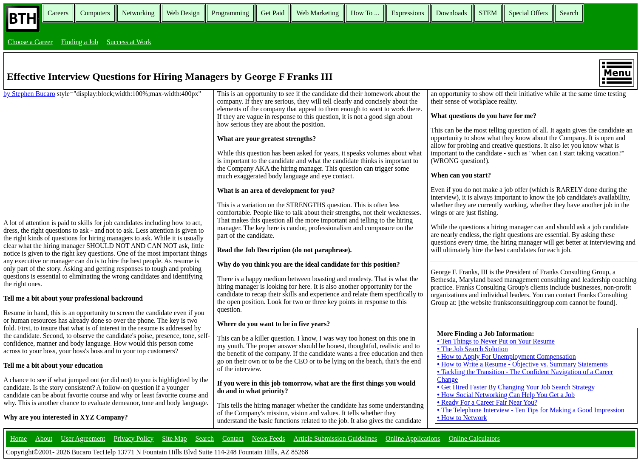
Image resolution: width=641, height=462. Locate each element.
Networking (138, 13)
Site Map (174, 438)
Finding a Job (79, 41)
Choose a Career (30, 41)
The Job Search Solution (472, 348)
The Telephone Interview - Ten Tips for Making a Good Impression (530, 410)
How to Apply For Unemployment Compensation (506, 356)
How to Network (462, 417)
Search (569, 13)
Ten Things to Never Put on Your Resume (496, 341)
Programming (230, 13)
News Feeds (268, 438)
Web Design (183, 13)
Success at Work (129, 41)
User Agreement (83, 438)
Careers (58, 13)
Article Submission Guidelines (335, 438)
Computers (95, 13)
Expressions (407, 13)
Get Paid (273, 13)
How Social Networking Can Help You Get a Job (506, 394)
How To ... (365, 13)
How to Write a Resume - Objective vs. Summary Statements (522, 364)
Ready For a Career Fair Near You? (487, 402)
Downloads (451, 13)
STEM (488, 13)
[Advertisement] (106, 157)
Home (18, 438)
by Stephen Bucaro (29, 93)
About (43, 438)
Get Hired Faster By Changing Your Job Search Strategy (516, 387)
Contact (233, 438)
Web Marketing (317, 13)
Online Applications (413, 438)
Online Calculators (473, 438)
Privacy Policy (134, 438)
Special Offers (528, 13)
